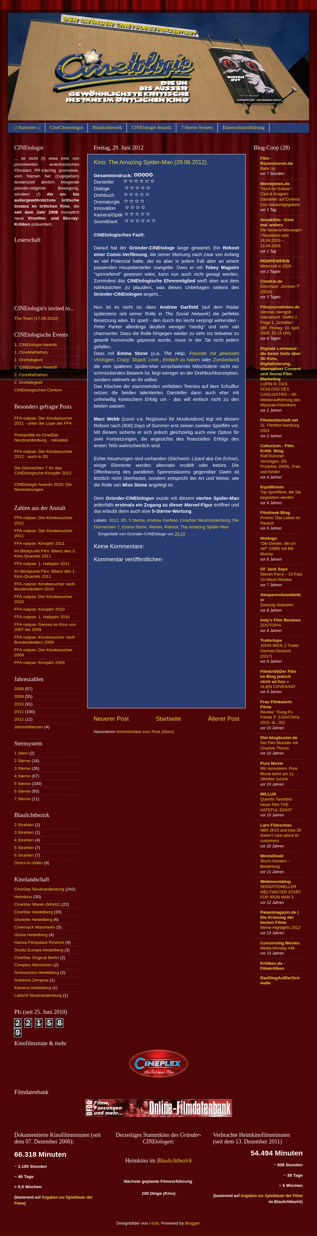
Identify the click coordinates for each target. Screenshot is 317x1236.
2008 (19, 688)
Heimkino (23, 896)
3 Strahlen (24, 832)
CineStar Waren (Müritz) (37, 904)
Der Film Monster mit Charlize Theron (279, 745)
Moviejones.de (275, 183)
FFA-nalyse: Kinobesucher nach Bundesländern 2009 (44, 640)
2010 (19, 704)
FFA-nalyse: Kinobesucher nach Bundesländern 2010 (44, 586)
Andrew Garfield (162, 520)
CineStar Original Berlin (36, 957)
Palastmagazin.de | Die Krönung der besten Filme (279, 917)
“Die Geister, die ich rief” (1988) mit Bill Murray (278, 548)
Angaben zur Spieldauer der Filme (272, 1196)
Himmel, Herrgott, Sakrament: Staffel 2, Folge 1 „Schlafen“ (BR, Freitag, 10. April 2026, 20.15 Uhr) (279, 323)
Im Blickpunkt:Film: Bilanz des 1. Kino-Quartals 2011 (45, 574)
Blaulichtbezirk (107, 127)
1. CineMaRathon (31, 352)
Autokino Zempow (31, 980)
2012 (113, 520)
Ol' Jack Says (274, 569)
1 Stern (21, 753)
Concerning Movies (280, 943)
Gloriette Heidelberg (33, 919)
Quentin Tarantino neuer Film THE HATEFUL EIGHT (276, 804)
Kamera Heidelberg (32, 987)
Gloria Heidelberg (31, 934)
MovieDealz (272, 855)
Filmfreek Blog (275, 512)
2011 (19, 711)
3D (123, 520)
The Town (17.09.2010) (36, 318)
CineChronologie (66, 127)
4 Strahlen (24, 840)
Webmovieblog (275, 881)
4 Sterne (22, 776)
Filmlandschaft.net (279, 420)
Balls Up (267, 168)
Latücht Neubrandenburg (37, 995)
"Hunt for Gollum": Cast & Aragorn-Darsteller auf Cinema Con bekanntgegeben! (280, 196)
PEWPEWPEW (274, 261)
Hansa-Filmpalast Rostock (39, 942)
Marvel (155, 527)
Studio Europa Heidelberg (38, 950)
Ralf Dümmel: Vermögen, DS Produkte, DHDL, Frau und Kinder (280, 464)
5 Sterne (137, 520)
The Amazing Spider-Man (204, 527)
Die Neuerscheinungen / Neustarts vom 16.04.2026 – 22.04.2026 (280, 238)
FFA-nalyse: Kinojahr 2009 (39, 662)
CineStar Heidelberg (33, 912)
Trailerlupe (271, 640)
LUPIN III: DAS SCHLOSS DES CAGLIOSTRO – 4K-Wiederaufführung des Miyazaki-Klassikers (280, 395)
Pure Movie (271, 763)
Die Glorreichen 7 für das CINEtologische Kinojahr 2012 (42, 470)
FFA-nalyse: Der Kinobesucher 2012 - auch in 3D (43, 454)
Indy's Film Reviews (280, 620)
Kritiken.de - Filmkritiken (272, 966)
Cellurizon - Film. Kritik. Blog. (277, 448)
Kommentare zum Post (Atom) (145, 731)
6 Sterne (22, 791)
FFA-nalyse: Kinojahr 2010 (39, 609)
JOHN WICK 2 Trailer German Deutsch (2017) (279, 650)
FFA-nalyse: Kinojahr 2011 (39, 543)
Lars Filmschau (276, 825)
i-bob (154, 1223)
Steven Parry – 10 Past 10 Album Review (281, 577)
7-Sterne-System (197, 127)
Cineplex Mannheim (33, 964)
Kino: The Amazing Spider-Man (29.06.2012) (150, 162)
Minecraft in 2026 (275, 266)
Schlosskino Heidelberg (36, 972)
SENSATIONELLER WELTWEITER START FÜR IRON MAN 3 (280, 891)
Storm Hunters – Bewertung (275, 864)
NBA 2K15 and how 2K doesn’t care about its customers (280, 835)
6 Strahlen (24, 855)
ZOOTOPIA (270, 625)
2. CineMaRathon (31, 374)
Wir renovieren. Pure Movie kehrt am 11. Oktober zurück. (279, 773)
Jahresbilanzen (28, 726)
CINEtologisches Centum (38, 390)
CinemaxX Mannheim (34, 927)
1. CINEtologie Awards (35, 344)
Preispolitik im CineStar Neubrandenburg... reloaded (41, 437)
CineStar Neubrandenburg (205, 520)
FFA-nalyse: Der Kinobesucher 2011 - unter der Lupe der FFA (43, 421)
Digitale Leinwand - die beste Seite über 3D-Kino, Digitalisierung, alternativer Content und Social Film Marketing (280, 363)
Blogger (192, 1223)
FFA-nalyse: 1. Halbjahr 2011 (42, 563)
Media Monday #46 (277, 948)
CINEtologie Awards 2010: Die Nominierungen (43, 487)
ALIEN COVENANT (278, 686)
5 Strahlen (24, 847)
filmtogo (268, 538)
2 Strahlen (24, 824)
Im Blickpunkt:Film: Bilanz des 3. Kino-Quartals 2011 (45, 553)
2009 (19, 696)
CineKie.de (271, 281)
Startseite (168, 718)
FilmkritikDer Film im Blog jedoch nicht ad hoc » (278, 676)
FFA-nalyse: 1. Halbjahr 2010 (42, 617)
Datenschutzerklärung (243, 127)
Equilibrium (272, 487)
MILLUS (268, 794)
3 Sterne (22, 768)
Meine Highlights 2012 (280, 927)
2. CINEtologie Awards (35, 367)
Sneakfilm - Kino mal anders (277, 222)
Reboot (171, 527)
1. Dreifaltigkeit (28, 359)
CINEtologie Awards (151, 127)
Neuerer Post (111, 718)
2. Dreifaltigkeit (28, 382)
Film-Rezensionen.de (276, 161)
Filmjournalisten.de (280, 307)
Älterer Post (223, 718)
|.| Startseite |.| (27, 127)
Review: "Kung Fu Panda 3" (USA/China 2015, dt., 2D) (280, 717)
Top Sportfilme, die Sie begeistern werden (280, 495)
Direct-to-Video (28, 862)
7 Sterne (22, 798)
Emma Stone (134, 527)
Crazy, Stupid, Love (137, 359)
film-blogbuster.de (278, 737)
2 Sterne (22, 760)
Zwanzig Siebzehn (277, 604)
